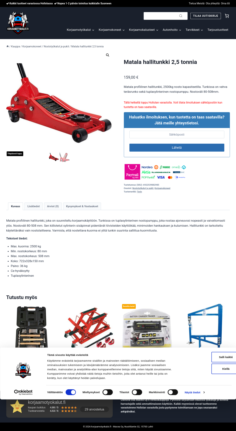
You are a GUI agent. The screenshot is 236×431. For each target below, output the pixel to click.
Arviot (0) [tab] (53, 206)
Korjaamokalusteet (142, 30)
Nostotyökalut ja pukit (142, 188)
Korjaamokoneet (110, 30)
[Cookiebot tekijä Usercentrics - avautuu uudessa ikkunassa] (23, 424)
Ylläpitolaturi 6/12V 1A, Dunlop (146, 360)
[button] (107, 55)
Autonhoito (170, 30)
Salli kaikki (206, 388)
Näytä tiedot (192, 423)
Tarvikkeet (192, 30)
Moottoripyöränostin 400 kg (86, 360)
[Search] (166, 16)
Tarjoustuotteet (218, 30)
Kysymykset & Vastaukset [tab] (82, 206)
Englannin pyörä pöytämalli (201, 360)
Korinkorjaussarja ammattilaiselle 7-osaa (25, 362)
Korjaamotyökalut (79, 30)
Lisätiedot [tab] (33, 206)
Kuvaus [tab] (15, 206)
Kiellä (206, 400)
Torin (139, 191)
